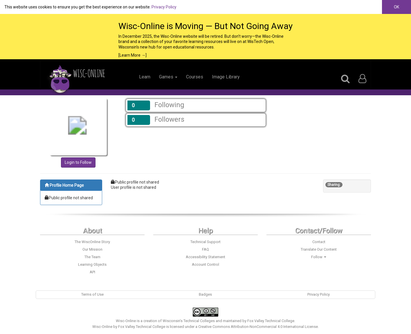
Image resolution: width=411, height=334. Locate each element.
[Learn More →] (132, 55)
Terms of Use (92, 294)
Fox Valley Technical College (270, 321)
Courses (194, 77)
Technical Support (205, 242)
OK (396, 7)
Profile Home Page (64, 185)
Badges (205, 294)
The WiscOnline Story (92, 242)
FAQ (205, 249)
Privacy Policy (164, 7)
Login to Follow (78, 162)
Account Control (205, 264)
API (92, 272)
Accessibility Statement (205, 257)
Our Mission (92, 249)
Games (168, 77)
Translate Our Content (319, 249)
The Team (92, 257)
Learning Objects (92, 264)
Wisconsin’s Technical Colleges (189, 321)
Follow (318, 257)
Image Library (226, 77)
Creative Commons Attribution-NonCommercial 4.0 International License (258, 326)
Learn (144, 77)
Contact (318, 242)
